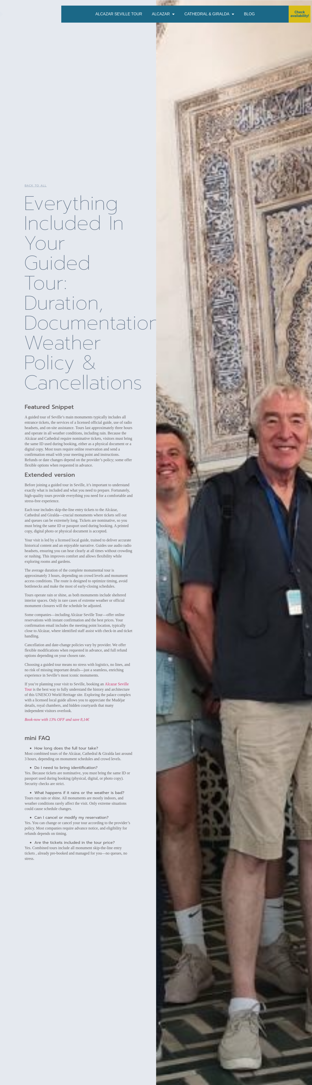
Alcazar (163, 14)
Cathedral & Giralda (209, 14)
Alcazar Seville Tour (118, 14)
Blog (249, 14)
